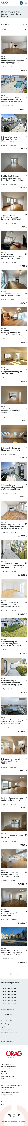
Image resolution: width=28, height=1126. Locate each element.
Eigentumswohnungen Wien (9, 1027)
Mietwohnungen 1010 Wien (9, 988)
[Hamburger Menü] (25, 3)
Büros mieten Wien (6, 1030)
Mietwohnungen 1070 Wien (9, 1003)
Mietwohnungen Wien (7, 1024)
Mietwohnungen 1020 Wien (9, 991)
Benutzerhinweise (22, 1121)
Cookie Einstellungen (15, 1123)
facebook (14, 1115)
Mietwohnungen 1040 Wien (9, 997)
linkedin (9, 1115)
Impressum (4, 1121)
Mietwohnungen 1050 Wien (9, 1000)
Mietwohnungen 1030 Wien (9, 994)
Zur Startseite (4, 2)
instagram (18, 1115)
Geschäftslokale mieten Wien (9, 1033)
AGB (9, 1123)
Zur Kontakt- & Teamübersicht (9, 1105)
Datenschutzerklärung (12, 1121)
